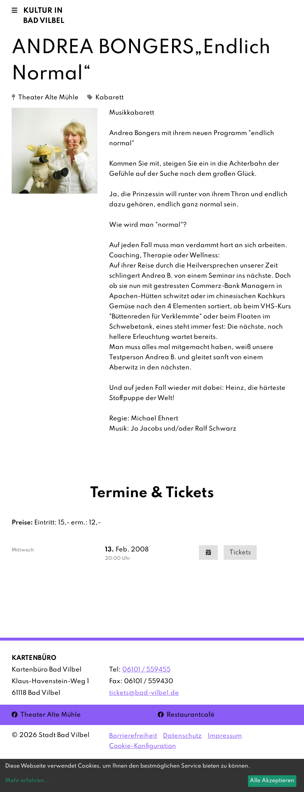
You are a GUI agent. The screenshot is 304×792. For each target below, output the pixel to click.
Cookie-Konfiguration (142, 746)
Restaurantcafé (186, 714)
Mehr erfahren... (27, 781)
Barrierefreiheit (133, 736)
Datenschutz (182, 736)
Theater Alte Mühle (46, 714)
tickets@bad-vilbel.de (144, 693)
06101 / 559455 (146, 669)
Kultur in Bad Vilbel (43, 16)
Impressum (225, 736)
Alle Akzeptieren (272, 781)
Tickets (240, 552)
